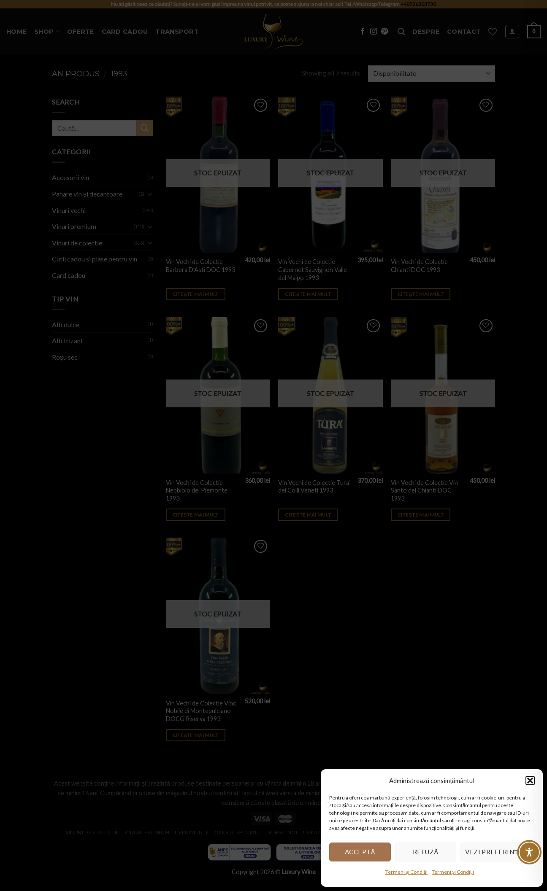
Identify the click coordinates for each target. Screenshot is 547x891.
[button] (530, 780)
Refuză (426, 852)
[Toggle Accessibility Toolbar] (529, 852)
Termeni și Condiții (406, 872)
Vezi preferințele (497, 852)
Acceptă (360, 852)
